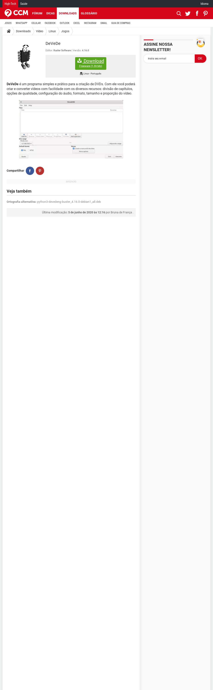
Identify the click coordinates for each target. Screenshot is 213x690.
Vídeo (39, 31)
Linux (52, 31)
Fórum (37, 13)
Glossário (89, 13)
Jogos (65, 31)
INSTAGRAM (90, 23)
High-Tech (10, 3)
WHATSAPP (21, 23)
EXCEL (76, 23)
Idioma (204, 3)
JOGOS (8, 23)
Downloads (68, 13)
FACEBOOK (50, 23)
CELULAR (36, 23)
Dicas (50, 13)
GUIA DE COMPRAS (120, 23)
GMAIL (103, 23)
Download (90, 63)
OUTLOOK (64, 23)
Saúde (23, 3)
